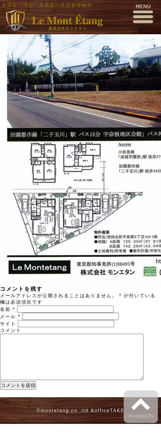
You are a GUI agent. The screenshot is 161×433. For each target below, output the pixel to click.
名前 (7, 309)
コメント (10, 330)
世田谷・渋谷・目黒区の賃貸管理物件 (47, 5)
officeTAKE (109, 419)
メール (10, 316)
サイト (8, 323)
